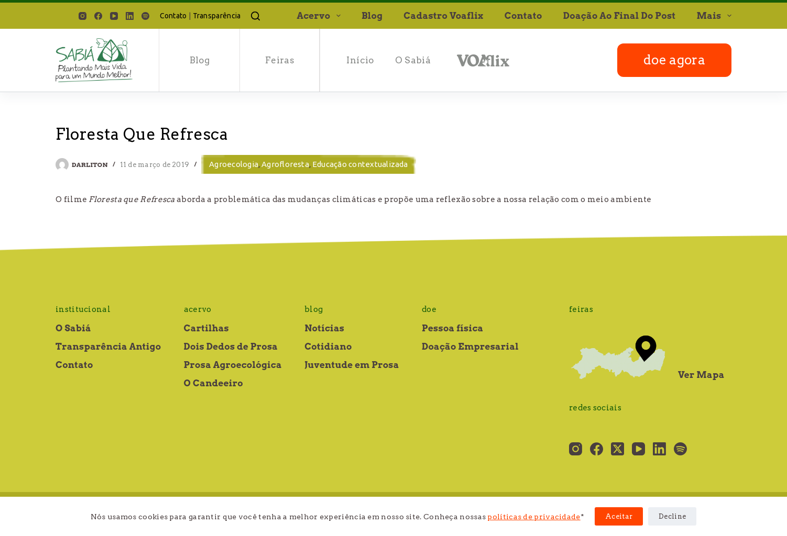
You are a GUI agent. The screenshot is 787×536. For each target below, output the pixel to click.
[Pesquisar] (255, 16)
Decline (672, 516)
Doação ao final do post (619, 15)
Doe (429, 309)
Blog (372, 15)
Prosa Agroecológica (233, 365)
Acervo (320, 15)
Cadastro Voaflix (443, 15)
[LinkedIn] (130, 16)
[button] (338, 15)
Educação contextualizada (360, 164)
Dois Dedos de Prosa (231, 346)
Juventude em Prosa (351, 365)
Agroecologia (233, 164)
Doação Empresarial (470, 346)
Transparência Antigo (108, 346)
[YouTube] (114, 16)
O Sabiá (413, 60)
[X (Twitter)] (617, 448)
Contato (173, 16)
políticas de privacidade (533, 516)
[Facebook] (98, 16)
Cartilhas (206, 328)
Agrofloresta (285, 164)
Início (360, 60)
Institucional (83, 309)
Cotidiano (328, 346)
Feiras (279, 60)
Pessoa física (452, 328)
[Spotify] (145, 16)
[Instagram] (82, 16)
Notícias (324, 328)
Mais (713, 15)
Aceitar (618, 516)
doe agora (674, 60)
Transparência (217, 16)
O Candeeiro (213, 383)
